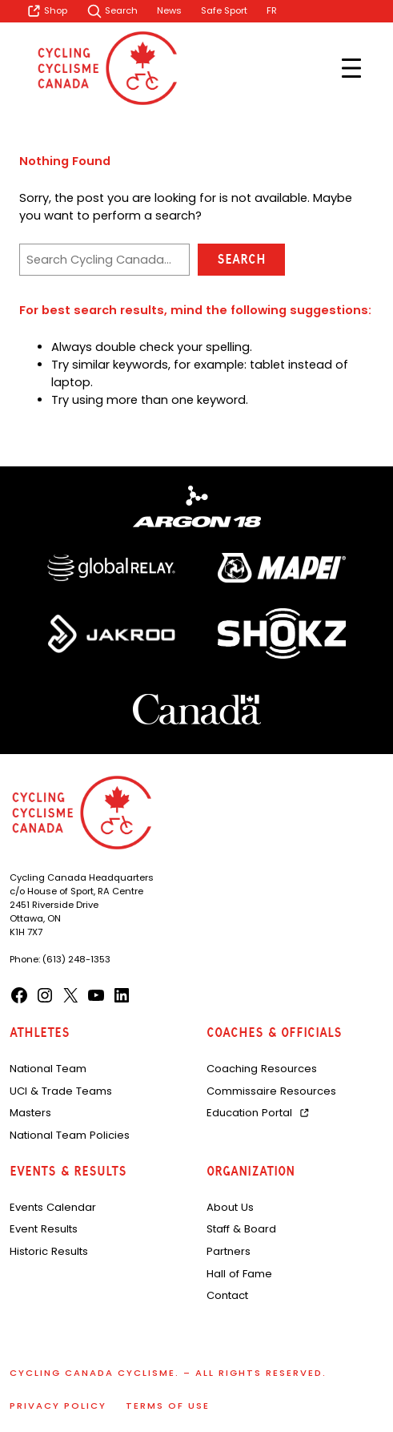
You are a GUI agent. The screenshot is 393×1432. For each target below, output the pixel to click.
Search (241, 259)
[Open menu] (351, 68)
